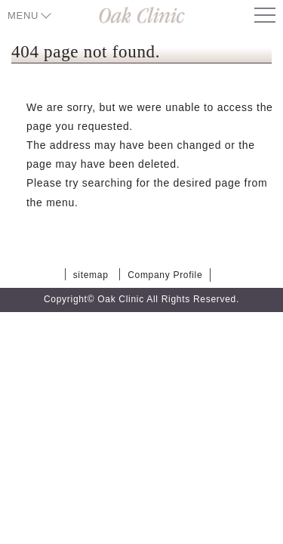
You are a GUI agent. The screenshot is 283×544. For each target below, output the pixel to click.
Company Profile (165, 275)
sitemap (91, 275)
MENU (23, 15)
